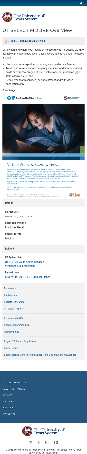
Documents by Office (14, 318)
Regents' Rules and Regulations (20, 341)
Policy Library (11, 348)
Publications (10, 295)
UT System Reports (14, 308)
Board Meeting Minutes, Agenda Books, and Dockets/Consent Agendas (40, 354)
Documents (10, 288)
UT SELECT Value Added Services (24, 262)
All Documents (11, 331)
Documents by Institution (17, 325)
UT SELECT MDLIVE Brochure (26, 41)
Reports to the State (14, 302)
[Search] (81, 3)
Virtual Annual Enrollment (20, 265)
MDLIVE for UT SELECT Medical (27, 276)
